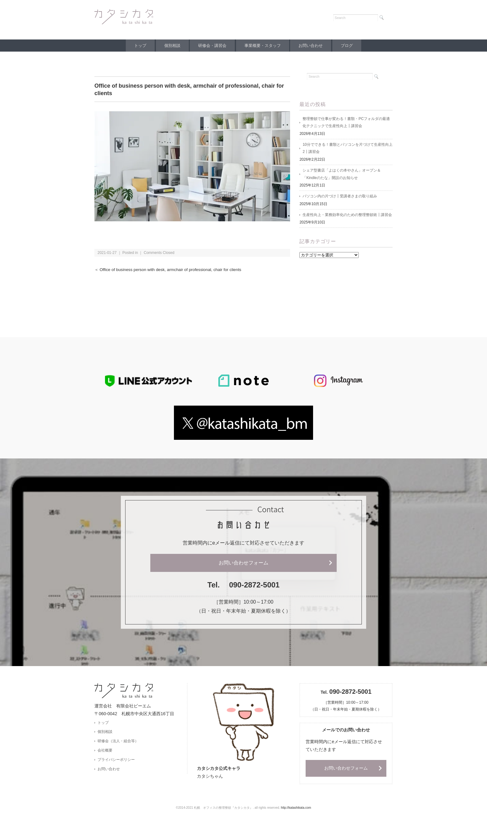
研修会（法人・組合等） (118, 741)
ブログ (351, 45)
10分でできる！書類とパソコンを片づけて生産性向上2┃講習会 (347, 149)
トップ (136, 45)
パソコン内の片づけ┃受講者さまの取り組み (340, 197)
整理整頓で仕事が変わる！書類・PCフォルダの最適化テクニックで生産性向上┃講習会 (346, 123)
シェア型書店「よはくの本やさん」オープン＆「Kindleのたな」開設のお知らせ (342, 175)
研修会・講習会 (211, 45)
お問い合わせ (313, 45)
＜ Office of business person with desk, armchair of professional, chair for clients (169, 269)
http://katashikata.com (296, 808)
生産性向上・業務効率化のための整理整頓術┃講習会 (347, 216)
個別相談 (170, 45)
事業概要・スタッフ (263, 45)
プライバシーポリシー (116, 760)
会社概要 (105, 751)
